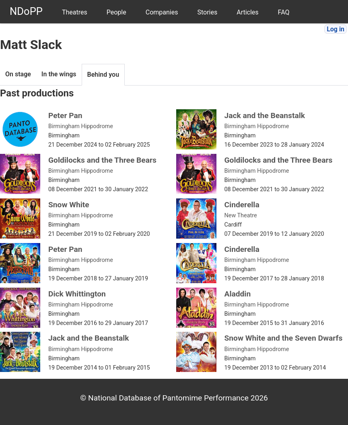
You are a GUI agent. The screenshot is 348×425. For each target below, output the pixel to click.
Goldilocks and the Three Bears (102, 160)
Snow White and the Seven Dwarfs (283, 338)
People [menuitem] (116, 12)
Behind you (103, 74)
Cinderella (241, 204)
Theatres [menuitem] (74, 12)
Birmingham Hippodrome (80, 126)
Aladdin (237, 293)
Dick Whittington (77, 293)
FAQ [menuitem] (284, 12)
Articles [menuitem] (247, 12)
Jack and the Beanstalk (264, 115)
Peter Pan (65, 115)
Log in (335, 29)
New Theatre (240, 215)
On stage (18, 74)
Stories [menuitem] (207, 12)
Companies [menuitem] (162, 12)
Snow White (68, 204)
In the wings (58, 74)
